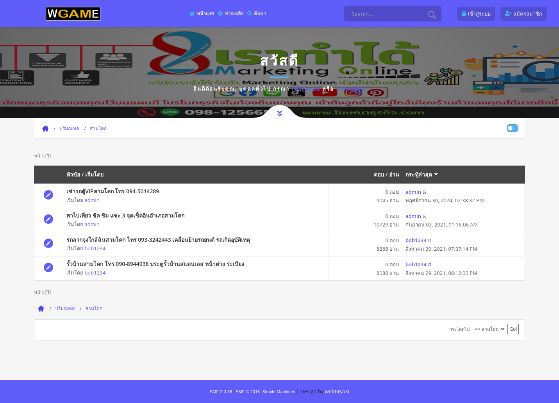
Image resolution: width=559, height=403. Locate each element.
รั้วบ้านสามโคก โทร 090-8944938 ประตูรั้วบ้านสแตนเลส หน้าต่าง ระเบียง (155, 263)
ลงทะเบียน (351, 88)
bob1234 (94, 248)
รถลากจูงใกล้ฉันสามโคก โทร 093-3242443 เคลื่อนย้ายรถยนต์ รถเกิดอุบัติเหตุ (158, 239)
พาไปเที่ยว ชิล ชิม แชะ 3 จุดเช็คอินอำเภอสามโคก (125, 215)
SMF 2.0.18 (221, 391)
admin (91, 199)
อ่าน (394, 174)
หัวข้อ (73, 174)
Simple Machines (278, 391)
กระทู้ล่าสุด (421, 174)
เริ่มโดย (94, 174)
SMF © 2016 (248, 391)
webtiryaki (337, 391)
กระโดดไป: (460, 329)
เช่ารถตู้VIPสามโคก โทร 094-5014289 (112, 191)
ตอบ (379, 174)
